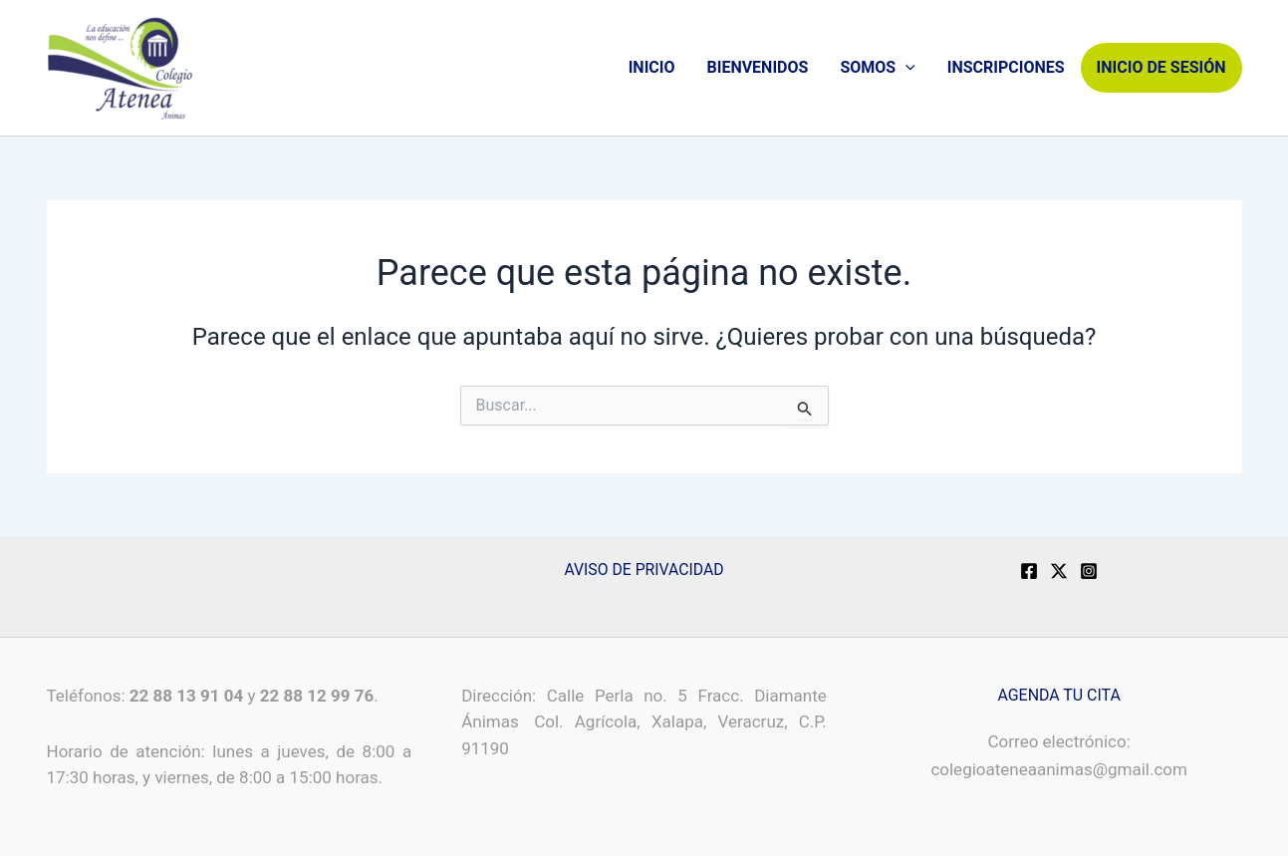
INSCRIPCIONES (1006, 67)
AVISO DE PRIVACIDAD (644, 569)
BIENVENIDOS (757, 67)
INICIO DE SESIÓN (1161, 67)
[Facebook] (1029, 571)
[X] (1059, 571)
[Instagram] (1089, 571)
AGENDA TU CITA (1059, 695)
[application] (905, 68)
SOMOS (877, 68)
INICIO (652, 67)
